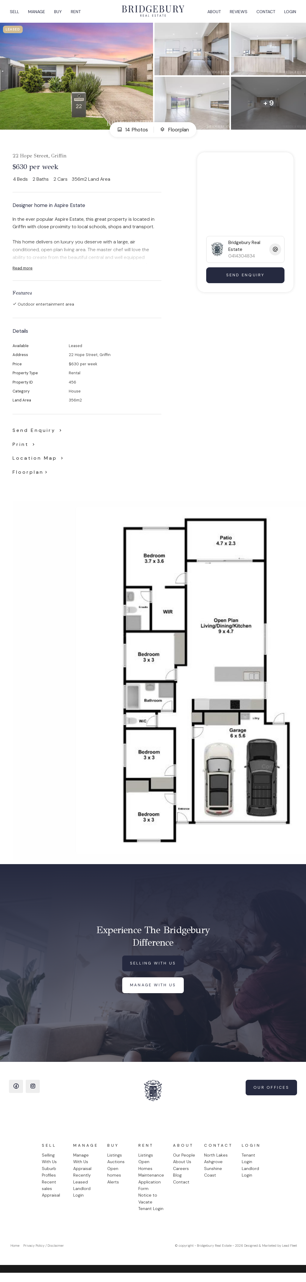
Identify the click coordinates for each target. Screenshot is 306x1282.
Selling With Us (49, 1164)
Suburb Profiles (49, 1177)
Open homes (114, 1177)
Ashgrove (213, 1167)
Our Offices (271, 1092)
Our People (184, 1160)
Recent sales (49, 1191)
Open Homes (145, 1170)
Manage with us (153, 990)
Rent (78, 13)
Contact (263, 13)
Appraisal (51, 1200)
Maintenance (151, 1180)
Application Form (149, 1191)
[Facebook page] (16, 1091)
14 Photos (132, 135)
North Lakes (216, 1160)
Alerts (113, 1187)
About (212, 13)
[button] (25, 450)
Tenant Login (150, 1214)
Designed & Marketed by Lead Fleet (270, 1251)
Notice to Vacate (147, 1204)
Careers (181, 1174)
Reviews (236, 13)
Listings (114, 1160)
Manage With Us (81, 1164)
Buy (60, 13)
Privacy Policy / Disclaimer (43, 1251)
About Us (182, 1167)
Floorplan (174, 135)
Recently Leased (82, 1184)
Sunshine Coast (213, 1177)
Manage (38, 13)
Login (288, 13)
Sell (16, 13)
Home (14, 1251)
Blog (177, 1180)
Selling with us (153, 968)
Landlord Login (82, 1197)
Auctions (116, 1167)
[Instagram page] (33, 1091)
